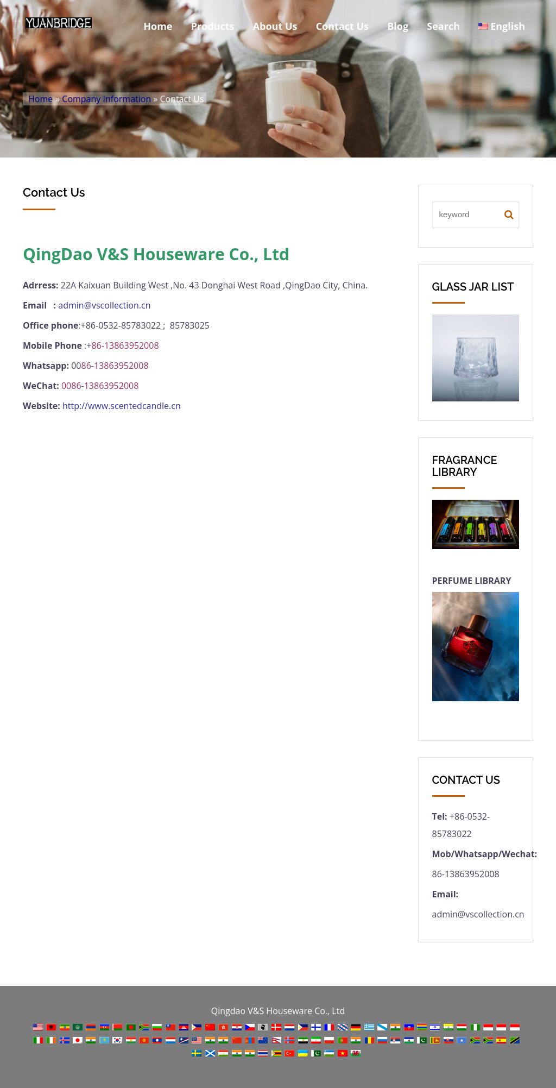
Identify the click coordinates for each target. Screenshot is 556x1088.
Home (157, 26)
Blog (397, 26)
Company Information (106, 99)
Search (443, 26)
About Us (275, 26)
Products (213, 26)
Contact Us (342, 26)
